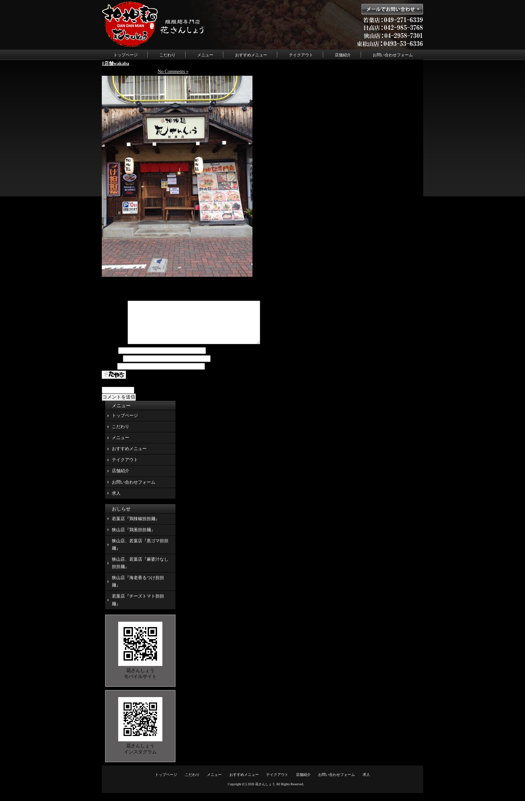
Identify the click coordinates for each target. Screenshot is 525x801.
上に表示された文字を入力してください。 (146, 390)
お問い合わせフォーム (393, 55)
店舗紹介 (343, 55)
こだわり (167, 55)
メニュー (205, 55)
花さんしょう (265, 792)
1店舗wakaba (115, 63)
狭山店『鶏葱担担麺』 (133, 537)
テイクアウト (301, 55)
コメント (114, 350)
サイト (109, 374)
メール (112, 366)
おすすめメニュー (251, 55)
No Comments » (173, 71)
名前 (109, 358)
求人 (116, 501)
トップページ (126, 55)
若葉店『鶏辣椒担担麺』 (136, 526)
